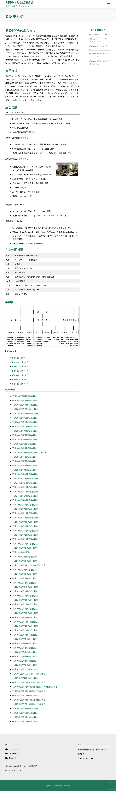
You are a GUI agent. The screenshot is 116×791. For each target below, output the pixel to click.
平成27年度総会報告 (21, 552)
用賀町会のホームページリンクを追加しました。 (98, 40)
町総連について (10, 758)
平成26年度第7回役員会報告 (24, 647)
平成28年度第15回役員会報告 (25, 409)
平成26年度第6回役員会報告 (24, 652)
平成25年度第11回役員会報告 (25, 721)
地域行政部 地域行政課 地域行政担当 (91, 750)
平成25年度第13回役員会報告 (25, 712)
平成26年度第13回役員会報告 (25, 621)
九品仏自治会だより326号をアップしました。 (99, 55)
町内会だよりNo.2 (20, 379)
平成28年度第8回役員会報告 (24, 439)
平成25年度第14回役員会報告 (25, 708)
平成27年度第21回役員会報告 (25, 496)
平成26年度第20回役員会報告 (25, 591)
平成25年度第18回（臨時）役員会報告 (29, 691)
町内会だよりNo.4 (20, 371)
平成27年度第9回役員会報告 (24, 548)
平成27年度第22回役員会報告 (25, 491)
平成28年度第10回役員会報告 (25, 431)
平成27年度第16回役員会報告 (25, 517)
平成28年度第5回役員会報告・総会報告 (29, 452)
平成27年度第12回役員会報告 (25, 535)
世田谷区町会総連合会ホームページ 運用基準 (21, 766)
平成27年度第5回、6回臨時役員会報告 (29, 565)
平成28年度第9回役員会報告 (24, 435)
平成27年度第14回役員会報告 (25, 526)
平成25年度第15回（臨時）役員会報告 (29, 704)
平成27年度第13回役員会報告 (25, 530)
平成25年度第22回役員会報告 (25, 678)
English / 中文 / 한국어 (13, 770)
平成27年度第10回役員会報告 (25, 543)
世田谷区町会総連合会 (19, 2)
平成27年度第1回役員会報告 (24, 582)
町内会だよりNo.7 (20, 357)
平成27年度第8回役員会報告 (24, 556)
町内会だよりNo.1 (20, 383)
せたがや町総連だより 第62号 (99, 34)
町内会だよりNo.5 (20, 366)
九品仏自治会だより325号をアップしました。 (99, 62)
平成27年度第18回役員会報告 (25, 509)
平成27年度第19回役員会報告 (25, 504)
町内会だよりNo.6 (20, 362)
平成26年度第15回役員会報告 (25, 613)
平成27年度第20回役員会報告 (25, 500)
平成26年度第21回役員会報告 (25, 587)
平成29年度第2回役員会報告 (24, 396)
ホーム (7, 745)
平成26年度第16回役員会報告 (25, 608)
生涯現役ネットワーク (86, 758)
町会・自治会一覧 (11, 753)
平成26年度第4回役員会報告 (24, 660)
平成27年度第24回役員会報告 (25, 482)
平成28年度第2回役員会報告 (24, 465)
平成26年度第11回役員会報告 (25, 630)
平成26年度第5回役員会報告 (24, 656)
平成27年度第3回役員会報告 (24, 574)
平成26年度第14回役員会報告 (25, 617)
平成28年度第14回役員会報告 (25, 413)
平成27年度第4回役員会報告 (24, 569)
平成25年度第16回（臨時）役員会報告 (29, 699)
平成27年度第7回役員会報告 (24, 561)
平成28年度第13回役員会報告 (25, 417)
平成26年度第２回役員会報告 (25, 669)
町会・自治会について (13, 749)
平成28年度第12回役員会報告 (25, 422)
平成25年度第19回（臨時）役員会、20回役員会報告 (34, 686)
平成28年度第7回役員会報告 (24, 443)
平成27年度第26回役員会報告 (25, 474)
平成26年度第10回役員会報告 (25, 634)
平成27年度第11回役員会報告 (25, 539)
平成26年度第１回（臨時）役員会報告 (28, 673)
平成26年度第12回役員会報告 (25, 626)
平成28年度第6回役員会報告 (24, 448)
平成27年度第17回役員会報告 (25, 513)
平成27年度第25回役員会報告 (25, 478)
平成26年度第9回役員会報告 (24, 639)
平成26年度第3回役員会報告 (24, 665)
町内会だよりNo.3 (20, 375)
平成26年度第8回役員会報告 (24, 643)
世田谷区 (81, 754)
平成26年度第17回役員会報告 (25, 604)
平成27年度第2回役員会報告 (24, 578)
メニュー (109, 4)
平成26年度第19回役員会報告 (25, 595)
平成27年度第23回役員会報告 (25, 487)
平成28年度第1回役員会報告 (24, 470)
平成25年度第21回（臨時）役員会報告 (29, 682)
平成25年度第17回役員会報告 (25, 695)
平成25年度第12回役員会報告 (25, 717)
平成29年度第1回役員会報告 (24, 400)
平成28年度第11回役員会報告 (25, 426)
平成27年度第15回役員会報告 (25, 522)
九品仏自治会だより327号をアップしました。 (99, 47)
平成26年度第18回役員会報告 (25, 600)
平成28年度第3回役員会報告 (24, 461)
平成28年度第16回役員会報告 (25, 404)
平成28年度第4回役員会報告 (24, 457)
